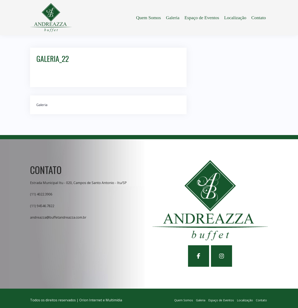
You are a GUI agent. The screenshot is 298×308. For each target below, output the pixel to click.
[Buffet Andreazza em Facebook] (198, 256)
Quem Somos (148, 17)
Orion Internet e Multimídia (100, 300)
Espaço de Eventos (201, 17)
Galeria (172, 17)
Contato (258, 17)
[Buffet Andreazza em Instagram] (221, 256)
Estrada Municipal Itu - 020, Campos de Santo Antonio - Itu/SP (78, 182)
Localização (235, 17)
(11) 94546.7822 (42, 206)
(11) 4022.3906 (41, 194)
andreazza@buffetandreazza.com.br (58, 217)
